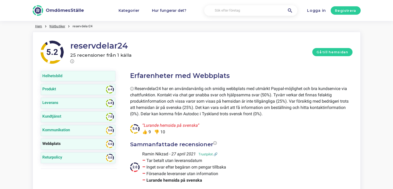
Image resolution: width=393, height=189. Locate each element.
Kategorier (129, 10)
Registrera (345, 10)
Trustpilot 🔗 (208, 154)
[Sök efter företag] (250, 10)
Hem (38, 26)
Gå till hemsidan (332, 52)
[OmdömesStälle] (58, 10)
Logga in (316, 10)
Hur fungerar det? (169, 10)
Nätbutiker (57, 26)
